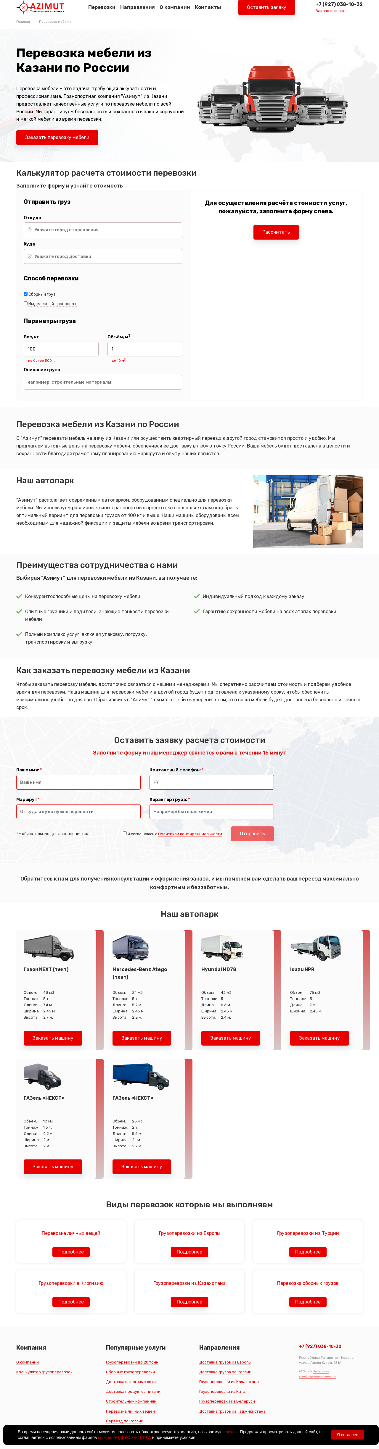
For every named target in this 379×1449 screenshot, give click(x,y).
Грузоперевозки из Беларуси (227, 1401)
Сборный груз (42, 294)
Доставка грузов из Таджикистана (232, 1411)
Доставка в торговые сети (131, 1381)
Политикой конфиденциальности (190, 834)
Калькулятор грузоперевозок (44, 1372)
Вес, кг (31, 337)
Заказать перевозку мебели (57, 137)
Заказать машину (53, 1038)
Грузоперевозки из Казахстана (229, 1381)
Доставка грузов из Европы (225, 1362)
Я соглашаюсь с (175, 834)
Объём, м (119, 337)
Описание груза (42, 369)
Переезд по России (124, 1421)
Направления (137, 11)
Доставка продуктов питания (134, 1391)
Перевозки (101, 11)
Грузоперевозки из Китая (223, 1391)
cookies (230, 1431)
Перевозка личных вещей (130, 1411)
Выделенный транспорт (52, 303)
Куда (29, 244)
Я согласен (347, 1434)
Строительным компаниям (131, 1401)
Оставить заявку (266, 11)
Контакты (208, 11)
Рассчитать (276, 232)
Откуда (32, 217)
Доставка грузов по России (225, 1372)
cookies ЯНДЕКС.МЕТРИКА (124, 1437)
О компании (175, 11)
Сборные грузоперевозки (130, 1372)
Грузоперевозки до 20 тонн (132, 1362)
